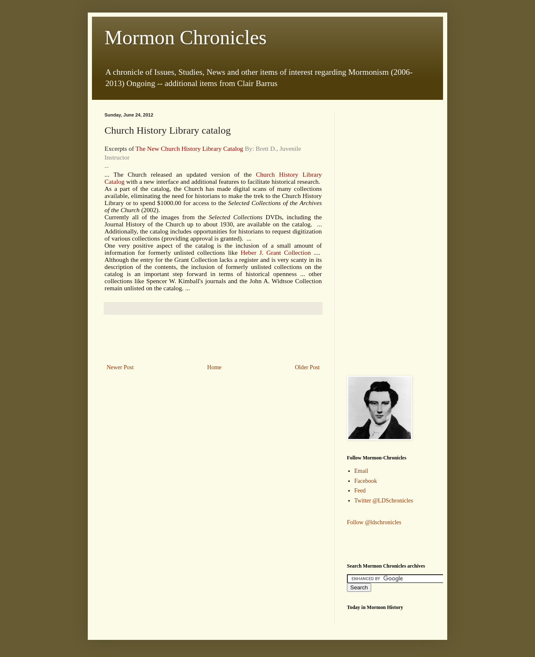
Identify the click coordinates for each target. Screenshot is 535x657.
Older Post (307, 367)
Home (214, 367)
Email (361, 471)
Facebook (365, 481)
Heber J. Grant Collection (276, 252)
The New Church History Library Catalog (189, 148)
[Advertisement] (213, 339)
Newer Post (120, 367)
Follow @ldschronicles (374, 522)
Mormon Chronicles (185, 37)
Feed (360, 490)
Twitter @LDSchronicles (383, 500)
